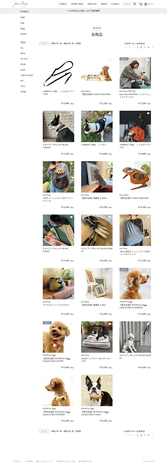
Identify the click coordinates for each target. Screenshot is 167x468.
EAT (22, 80)
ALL (22, 47)
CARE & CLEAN (26, 75)
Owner (23, 33)
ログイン (151, 4)
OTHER (23, 91)
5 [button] (137, 47)
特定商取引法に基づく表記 (66, 461)
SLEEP (22, 69)
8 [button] (148, 47)
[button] (126, 47)
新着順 (78, 43)
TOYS (22, 86)
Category (24, 11)
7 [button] (144, 47)
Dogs (22, 28)
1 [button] (129, 47)
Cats (22, 22)
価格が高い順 (69, 43)
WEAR (23, 64)
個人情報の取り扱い (86, 461)
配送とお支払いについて (44, 461)
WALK (22, 53)
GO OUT (24, 58)
